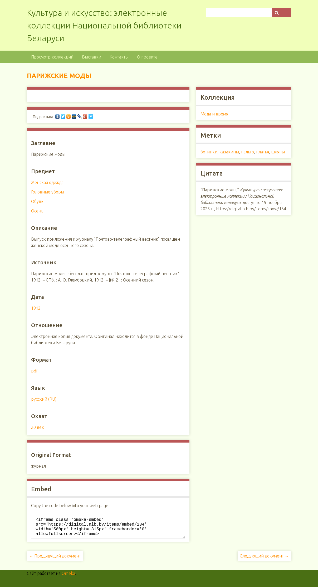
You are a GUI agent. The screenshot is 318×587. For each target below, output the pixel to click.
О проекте (147, 57)
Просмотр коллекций (52, 57)
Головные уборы (47, 192)
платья (262, 151)
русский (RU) (43, 399)
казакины (229, 151)
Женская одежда (47, 182)
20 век (37, 427)
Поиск (277, 12)
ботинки (208, 151)
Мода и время (214, 113)
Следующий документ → (264, 560)
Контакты (119, 57)
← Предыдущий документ (55, 560)
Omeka (68, 577)
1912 (36, 308)
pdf (34, 370)
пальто (247, 151)
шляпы (278, 151)
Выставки (91, 57)
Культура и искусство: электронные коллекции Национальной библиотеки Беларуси (104, 25)
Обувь (37, 201)
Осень (37, 210)
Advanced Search (286, 12)
